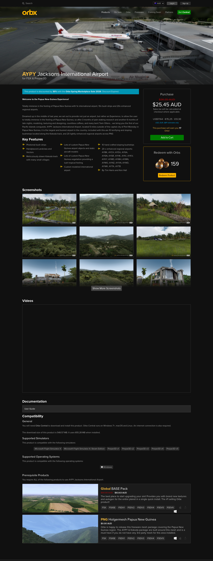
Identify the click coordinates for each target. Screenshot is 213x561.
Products (105, 12)
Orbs (128, 12)
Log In (172, 3)
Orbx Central (42, 425)
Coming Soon (154, 12)
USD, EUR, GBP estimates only (167, 123)
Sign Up (185, 3)
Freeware (139, 12)
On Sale (118, 12)
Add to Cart (167, 137)
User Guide (29, 408)
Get (184, 12)
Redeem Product (167, 175)
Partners (169, 12)
